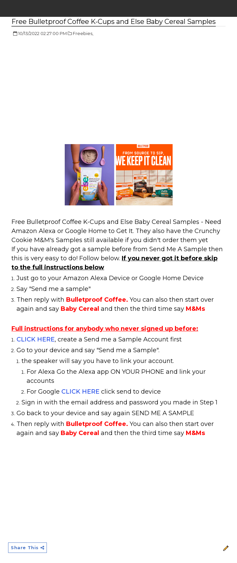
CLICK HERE (36, 339)
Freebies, (83, 33)
